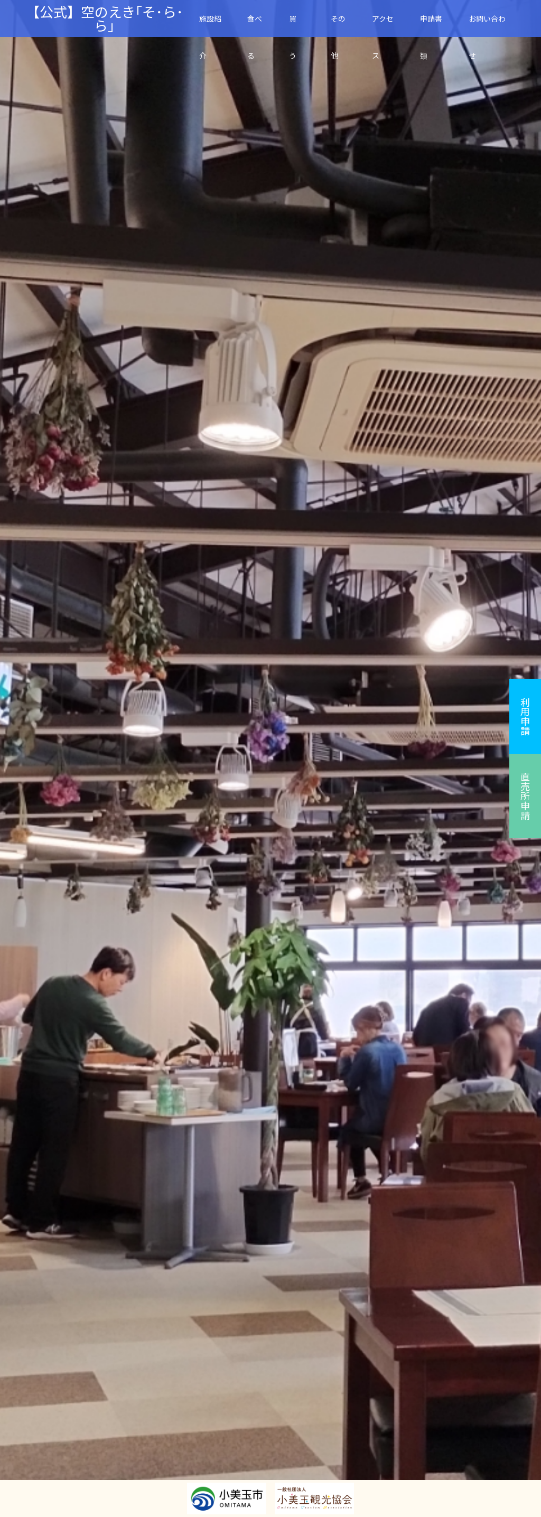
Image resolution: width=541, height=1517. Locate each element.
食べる (254, 25)
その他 (338, 25)
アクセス (383, 25)
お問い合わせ (487, 25)
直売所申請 (525, 796)
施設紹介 (210, 25)
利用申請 (525, 716)
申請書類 (431, 25)
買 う (296, 25)
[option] (270, 758)
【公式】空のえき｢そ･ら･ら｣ (104, 18)
